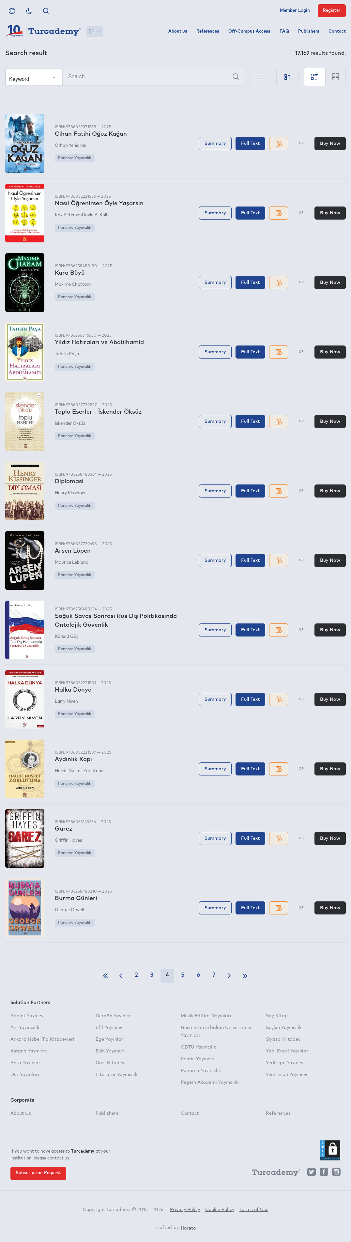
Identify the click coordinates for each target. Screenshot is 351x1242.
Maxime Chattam (73, 285)
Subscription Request (38, 1173)
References (207, 31)
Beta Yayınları (26, 1063)
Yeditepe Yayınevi (285, 1063)
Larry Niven (66, 701)
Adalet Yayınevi (27, 1016)
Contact (337, 31)
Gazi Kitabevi (111, 1063)
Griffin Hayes (68, 840)
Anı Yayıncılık (24, 1027)
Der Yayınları (24, 1074)
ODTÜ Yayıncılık (198, 1047)
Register (332, 10)
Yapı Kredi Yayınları (288, 1051)
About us (177, 31)
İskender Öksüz (70, 424)
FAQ (284, 31)
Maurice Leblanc (71, 562)
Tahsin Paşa (67, 354)
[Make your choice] (34, 77)
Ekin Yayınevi (110, 1051)
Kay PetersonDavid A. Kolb (82, 215)
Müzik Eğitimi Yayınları (206, 1016)
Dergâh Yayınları (114, 1016)
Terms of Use (253, 1209)
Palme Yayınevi (197, 1059)
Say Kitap (277, 1016)
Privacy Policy (185, 1209)
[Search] (124, 76)
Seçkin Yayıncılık (283, 1027)
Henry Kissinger (70, 493)
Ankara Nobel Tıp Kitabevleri (42, 1039)
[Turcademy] (273, 1173)
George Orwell (69, 910)
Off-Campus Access (249, 31)
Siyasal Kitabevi (284, 1039)
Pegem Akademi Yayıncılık (209, 1082)
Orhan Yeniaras (70, 146)
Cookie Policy (219, 1209)
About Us (20, 1113)
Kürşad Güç (67, 637)
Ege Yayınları (110, 1039)
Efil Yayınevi (109, 1027)
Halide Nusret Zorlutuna (79, 771)
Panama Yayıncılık (74, 158)
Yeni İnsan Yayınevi (286, 1074)
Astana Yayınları (28, 1051)
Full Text (250, 143)
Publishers (308, 31)
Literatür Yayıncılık (116, 1074)
